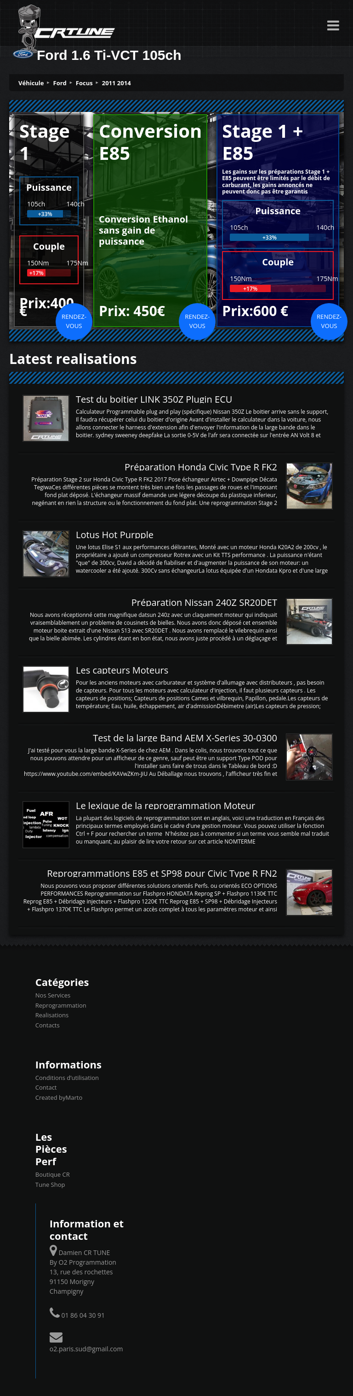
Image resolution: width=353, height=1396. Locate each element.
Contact (46, 1087)
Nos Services (52, 995)
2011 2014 (116, 83)
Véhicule (31, 83)
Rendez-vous (74, 321)
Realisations (51, 1015)
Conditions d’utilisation (67, 1077)
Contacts (47, 1025)
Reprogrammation (60, 1005)
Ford (60, 83)
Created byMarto (58, 1097)
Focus (84, 83)
